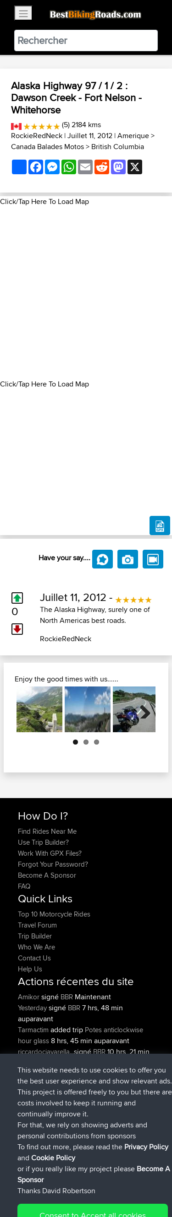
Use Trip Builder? (43, 842)
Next (142, 709)
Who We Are (36, 947)
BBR (67, 997)
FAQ (24, 886)
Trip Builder (35, 936)
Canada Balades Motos (47, 146)
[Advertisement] (86, 293)
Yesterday (33, 1008)
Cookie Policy (27, 1192)
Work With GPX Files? (50, 853)
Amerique (133, 135)
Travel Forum (37, 925)
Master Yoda (37, 1095)
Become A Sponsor (47, 875)
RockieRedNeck (36, 135)
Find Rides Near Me (47, 831)
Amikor (29, 997)
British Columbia (117, 146)
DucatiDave (36, 1073)
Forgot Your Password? (53, 864)
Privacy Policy (141, 1181)
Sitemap (103, 1181)
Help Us (30, 969)
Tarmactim (34, 1030)
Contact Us (34, 958)
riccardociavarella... (46, 1051)
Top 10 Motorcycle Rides (54, 914)
